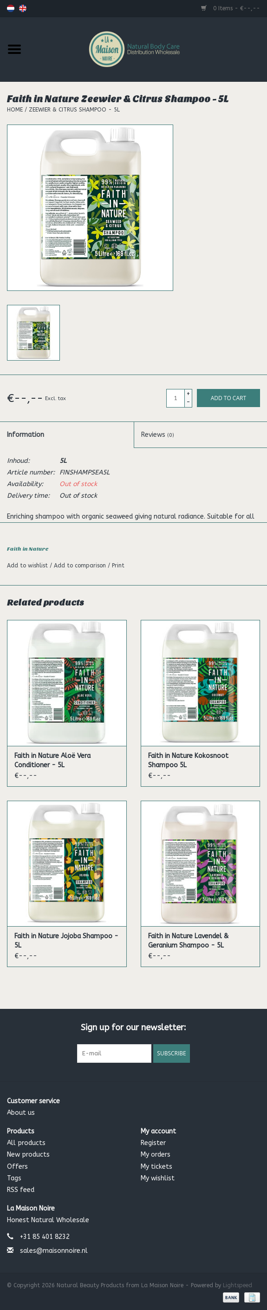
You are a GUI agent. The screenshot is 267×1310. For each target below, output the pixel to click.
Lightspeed (237, 1285)
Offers (17, 1167)
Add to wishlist (28, 565)
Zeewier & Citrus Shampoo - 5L (74, 109)
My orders (155, 1155)
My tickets (156, 1167)
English (22, 8)
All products (26, 1143)
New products (28, 1155)
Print (118, 565)
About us (21, 1113)
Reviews (157, 435)
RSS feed (20, 1190)
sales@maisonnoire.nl (54, 1251)
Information (25, 435)
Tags (14, 1178)
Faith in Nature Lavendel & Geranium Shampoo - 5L (188, 940)
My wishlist (158, 1178)
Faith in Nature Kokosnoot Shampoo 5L (188, 760)
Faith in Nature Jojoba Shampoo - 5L (66, 940)
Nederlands (10, 8)
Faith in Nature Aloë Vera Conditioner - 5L (52, 760)
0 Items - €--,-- (230, 8)
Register (153, 1143)
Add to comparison (81, 565)
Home (15, 109)
